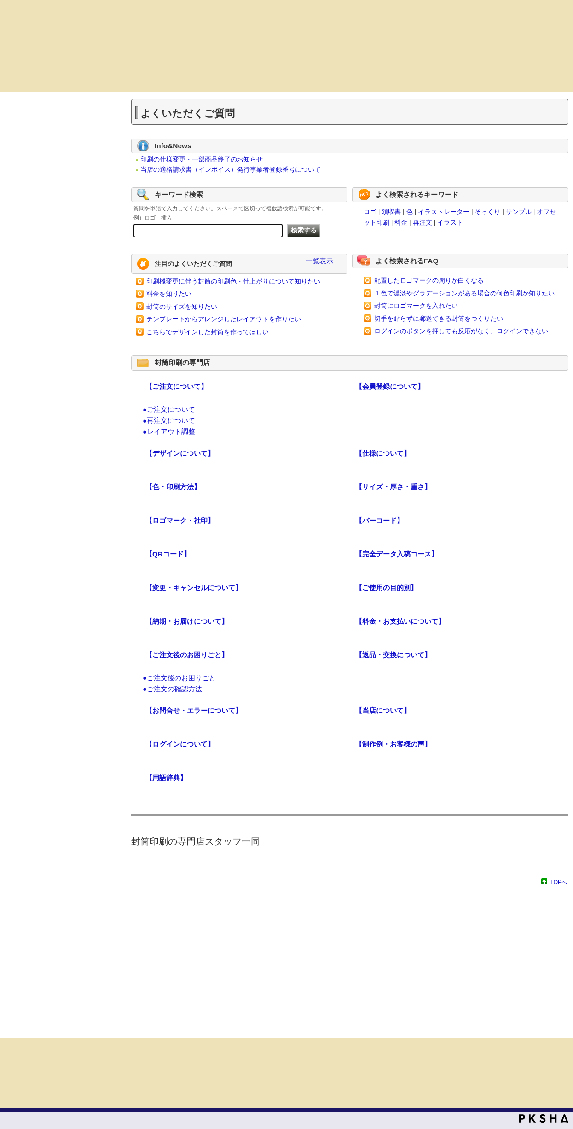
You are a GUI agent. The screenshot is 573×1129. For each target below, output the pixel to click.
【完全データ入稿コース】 (396, 554)
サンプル (519, 211)
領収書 (391, 211)
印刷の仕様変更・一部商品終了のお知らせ (201, 159)
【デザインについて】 (179, 453)
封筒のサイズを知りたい (181, 306)
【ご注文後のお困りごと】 (186, 655)
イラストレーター (443, 211)
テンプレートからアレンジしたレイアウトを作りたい (223, 319)
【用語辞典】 (166, 778)
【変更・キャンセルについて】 (193, 587)
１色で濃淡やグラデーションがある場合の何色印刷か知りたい (464, 293)
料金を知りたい (168, 293)
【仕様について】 (383, 453)
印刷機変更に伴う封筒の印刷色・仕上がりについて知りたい (233, 281)
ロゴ (370, 211)
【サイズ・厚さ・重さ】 (393, 487)
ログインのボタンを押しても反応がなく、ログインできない (461, 331)
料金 (400, 222)
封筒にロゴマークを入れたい (416, 305)
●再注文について (169, 420)
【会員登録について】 (389, 386)
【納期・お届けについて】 (186, 621)
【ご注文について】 (176, 386)
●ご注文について (169, 409)
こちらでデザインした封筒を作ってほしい (207, 332)
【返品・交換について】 (393, 655)
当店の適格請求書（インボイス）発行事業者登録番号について (230, 169)
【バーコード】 (379, 520)
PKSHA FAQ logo (543, 1118)
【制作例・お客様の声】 (393, 744)
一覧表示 (319, 261)
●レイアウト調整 (169, 431)
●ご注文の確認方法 (172, 689)
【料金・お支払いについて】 (400, 621)
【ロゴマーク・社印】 (179, 520)
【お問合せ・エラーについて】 (193, 710)
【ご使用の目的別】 (386, 587)
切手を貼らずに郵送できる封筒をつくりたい (438, 318)
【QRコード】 (168, 554)
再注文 (422, 222)
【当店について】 (383, 710)
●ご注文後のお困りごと (179, 678)
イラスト (450, 222)
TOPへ (558, 882)
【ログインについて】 (179, 744)
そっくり (487, 211)
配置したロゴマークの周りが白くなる (429, 280)
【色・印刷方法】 (173, 487)
